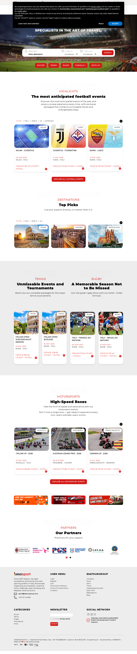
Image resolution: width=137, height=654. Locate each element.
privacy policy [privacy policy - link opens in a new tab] (96, 7)
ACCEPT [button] (115, 24)
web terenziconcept (32, 645)
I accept (60, 622)
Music (89, 584)
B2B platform (92, 596)
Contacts (53, 593)
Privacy (53, 591)
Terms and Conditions (58, 589)
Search (107, 52)
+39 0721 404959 (24, 600)
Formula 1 (80, 65)
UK (41, 121)
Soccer (40, 65)
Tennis (54, 65)
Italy (26, 121)
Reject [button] (101, 24)
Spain (34, 121)
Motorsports (18, 624)
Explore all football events (68, 180)
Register (53, 584)
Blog (88, 598)
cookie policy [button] (21, 11)
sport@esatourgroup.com (28, 597)
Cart (52, 586)
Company (90, 582)
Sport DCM (91, 593)
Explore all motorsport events (68, 484)
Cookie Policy (63, 591)
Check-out (88, 51)
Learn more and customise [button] (28, 24)
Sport (89, 586)
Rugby (66, 65)
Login (52, 582)
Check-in (69, 51)
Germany (49, 121)
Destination (33, 51)
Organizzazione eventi (95, 591)
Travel (89, 589)
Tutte (19, 121)
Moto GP (95, 65)
